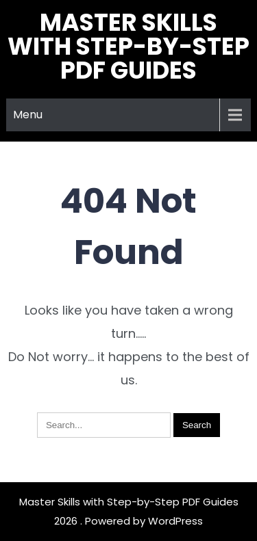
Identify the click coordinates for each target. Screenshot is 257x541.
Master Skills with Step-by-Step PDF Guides (128, 46)
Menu (27, 114)
